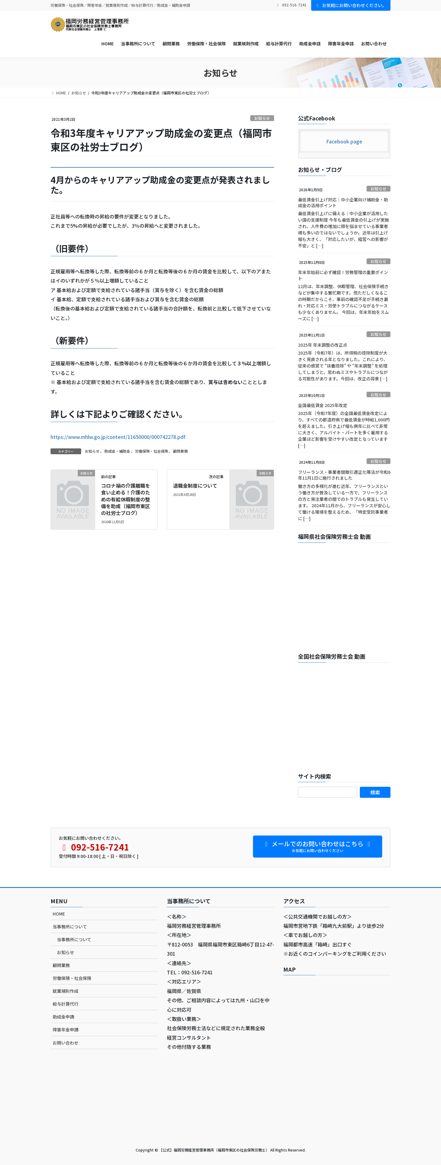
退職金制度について (195, 485)
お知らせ (262, 118)
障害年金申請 (65, 1029)
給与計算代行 (65, 1004)
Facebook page (344, 141)
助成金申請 (63, 1017)
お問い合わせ (65, 1043)
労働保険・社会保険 (151, 451)
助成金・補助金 (117, 451)
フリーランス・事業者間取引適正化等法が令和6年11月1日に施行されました (344, 475)
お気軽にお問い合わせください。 (351, 5)
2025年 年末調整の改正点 (322, 345)
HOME (59, 914)
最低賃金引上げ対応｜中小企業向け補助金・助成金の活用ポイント (343, 202)
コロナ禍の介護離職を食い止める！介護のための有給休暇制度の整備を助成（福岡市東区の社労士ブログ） (125, 499)
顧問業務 (180, 451)
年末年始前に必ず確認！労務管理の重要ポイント (343, 275)
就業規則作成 (65, 991)
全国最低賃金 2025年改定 (322, 405)
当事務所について (70, 926)
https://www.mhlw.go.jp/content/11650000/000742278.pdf (118, 436)
